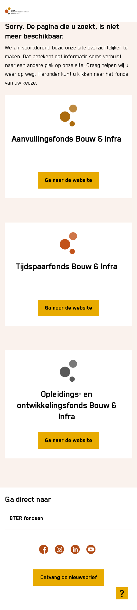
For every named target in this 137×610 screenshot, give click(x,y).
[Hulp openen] (122, 593)
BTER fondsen (26, 518)
